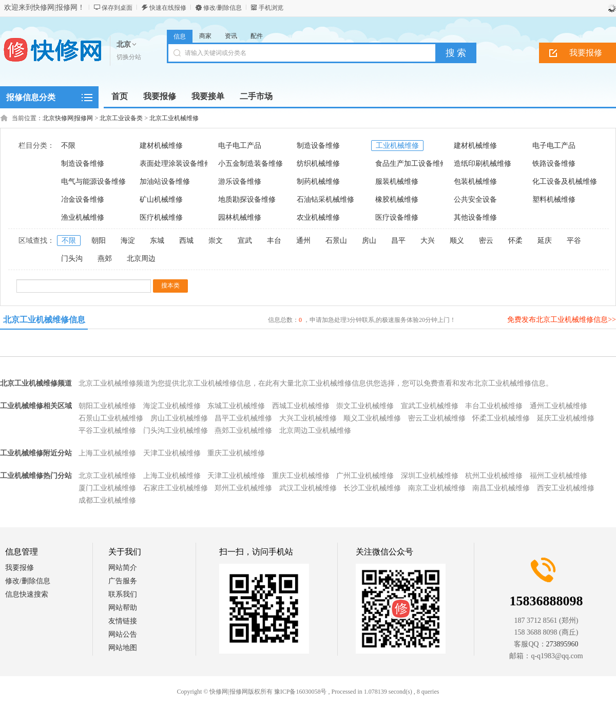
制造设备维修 (318, 145)
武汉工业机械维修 (308, 488)
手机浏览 (271, 7)
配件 (257, 36)
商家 (205, 36)
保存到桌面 (117, 7)
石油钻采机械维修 (325, 199)
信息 (180, 36)
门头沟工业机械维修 (175, 430)
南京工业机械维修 (437, 488)
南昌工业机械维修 (501, 488)
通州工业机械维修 (558, 406)
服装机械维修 (396, 181)
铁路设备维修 (553, 163)
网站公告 (122, 634)
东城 (157, 240)
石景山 (336, 240)
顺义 (457, 240)
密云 (486, 240)
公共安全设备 (475, 199)
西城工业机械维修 (301, 406)
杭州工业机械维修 (494, 476)
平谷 (574, 240)
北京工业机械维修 (174, 118)
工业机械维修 (397, 145)
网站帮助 (122, 608)
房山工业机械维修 (179, 418)
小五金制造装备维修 (250, 163)
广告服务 (122, 581)
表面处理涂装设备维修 (175, 163)
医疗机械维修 (161, 217)
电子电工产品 (239, 145)
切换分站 (129, 57)
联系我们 (122, 594)
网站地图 (122, 648)
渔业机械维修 (82, 217)
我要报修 (19, 567)
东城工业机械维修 (236, 406)
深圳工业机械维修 (429, 476)
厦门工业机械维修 (107, 488)
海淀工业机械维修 (172, 406)
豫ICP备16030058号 (300, 691)
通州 (303, 240)
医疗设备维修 (396, 217)
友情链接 (122, 621)
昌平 (398, 240)
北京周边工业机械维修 (315, 430)
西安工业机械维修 (565, 488)
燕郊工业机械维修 (243, 430)
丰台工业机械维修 (494, 406)
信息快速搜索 (26, 594)
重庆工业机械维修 (236, 453)
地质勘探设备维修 (247, 199)
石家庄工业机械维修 (175, 488)
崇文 (215, 240)
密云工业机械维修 (437, 418)
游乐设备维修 (239, 181)
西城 (186, 240)
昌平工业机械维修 (243, 418)
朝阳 (98, 240)
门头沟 (72, 258)
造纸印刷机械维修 (482, 163)
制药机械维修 (318, 181)
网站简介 (122, 567)
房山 (369, 240)
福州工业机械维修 (558, 476)
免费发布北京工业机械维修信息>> (561, 319)
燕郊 (105, 258)
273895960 (562, 644)
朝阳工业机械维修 (107, 406)
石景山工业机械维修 (111, 418)
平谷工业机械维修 (107, 430)
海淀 (128, 240)
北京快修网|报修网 (68, 118)
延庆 (544, 240)
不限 (68, 145)
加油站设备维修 (165, 181)
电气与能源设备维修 (93, 181)
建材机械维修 (161, 145)
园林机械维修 (239, 217)
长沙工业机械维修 (372, 488)
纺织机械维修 (318, 163)
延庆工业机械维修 (565, 418)
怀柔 (515, 240)
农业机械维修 (318, 217)
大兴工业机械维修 (308, 418)
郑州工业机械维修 (243, 488)
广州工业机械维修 (365, 476)
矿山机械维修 (161, 199)
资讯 (231, 36)
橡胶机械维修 (396, 199)
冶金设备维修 (82, 199)
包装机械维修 (475, 181)
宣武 (245, 240)
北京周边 (141, 258)
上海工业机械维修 (107, 453)
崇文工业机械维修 (365, 406)
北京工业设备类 (121, 118)
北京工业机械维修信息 (44, 319)
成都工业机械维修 (107, 500)
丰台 (274, 240)
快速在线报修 (167, 7)
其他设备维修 (475, 217)
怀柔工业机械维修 (501, 418)
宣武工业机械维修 (429, 406)
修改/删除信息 (222, 7)
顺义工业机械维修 (372, 418)
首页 (119, 96)
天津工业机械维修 (172, 453)
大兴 (427, 240)
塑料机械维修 (553, 199)
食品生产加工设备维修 (411, 163)
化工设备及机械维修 (564, 181)
